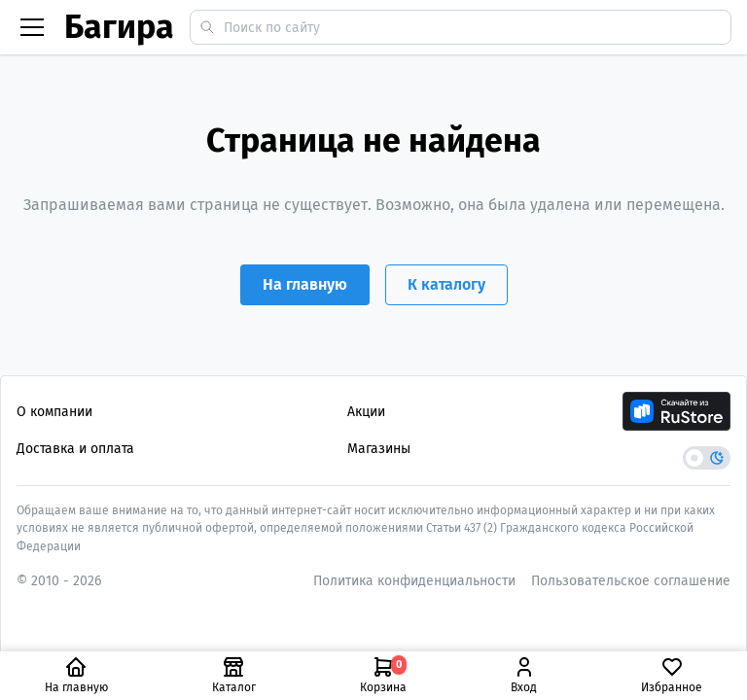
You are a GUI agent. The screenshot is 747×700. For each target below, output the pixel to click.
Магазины (378, 448)
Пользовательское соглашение (630, 581)
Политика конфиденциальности (414, 581)
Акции (366, 411)
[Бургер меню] (32, 27)
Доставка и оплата (75, 448)
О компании (54, 411)
